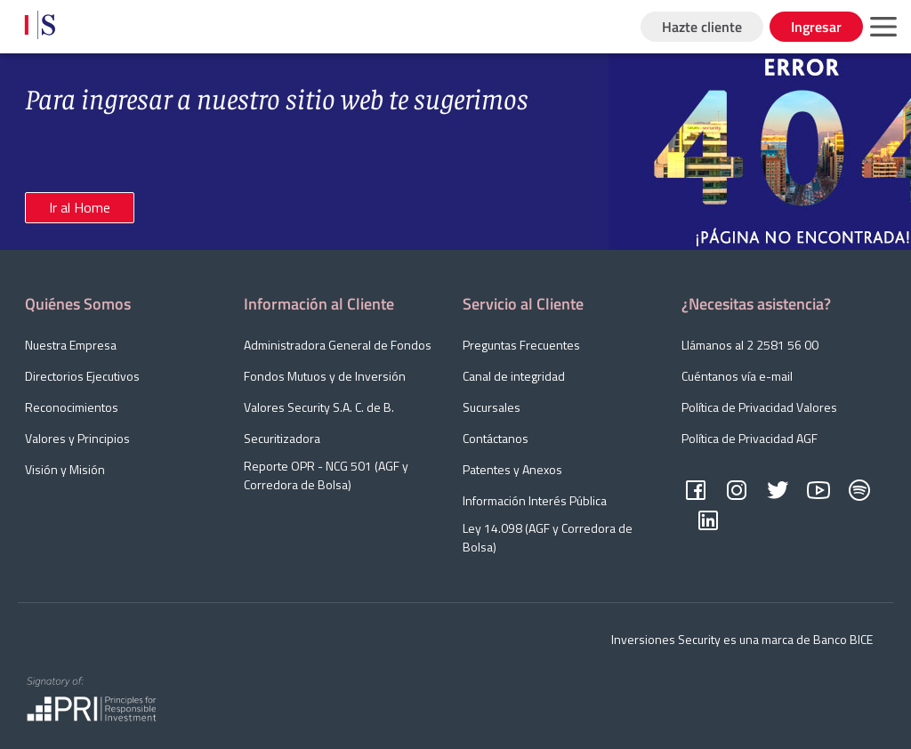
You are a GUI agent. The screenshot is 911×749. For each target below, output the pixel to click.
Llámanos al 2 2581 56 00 (749, 344)
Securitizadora (282, 438)
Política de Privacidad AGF (749, 438)
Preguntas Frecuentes (521, 344)
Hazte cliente (702, 26)
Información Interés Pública (535, 500)
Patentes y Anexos (512, 469)
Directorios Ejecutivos (82, 375)
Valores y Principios (77, 438)
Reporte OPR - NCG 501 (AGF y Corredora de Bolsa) (326, 475)
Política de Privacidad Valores (759, 407)
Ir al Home (79, 207)
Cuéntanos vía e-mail (737, 375)
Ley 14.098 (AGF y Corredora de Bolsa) (548, 537)
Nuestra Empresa (71, 344)
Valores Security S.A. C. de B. (319, 407)
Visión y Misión (65, 469)
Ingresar (816, 26)
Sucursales (491, 407)
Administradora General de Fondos (337, 344)
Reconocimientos (71, 407)
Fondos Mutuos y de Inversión (325, 375)
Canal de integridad (514, 375)
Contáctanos (495, 438)
